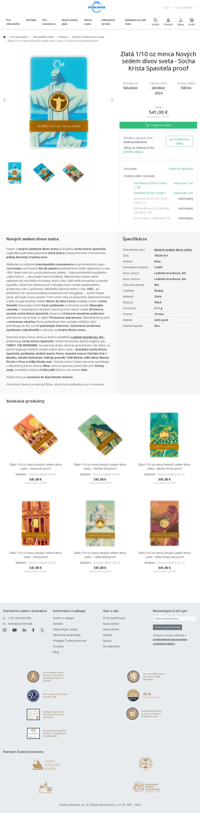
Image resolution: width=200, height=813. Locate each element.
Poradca (58, 646)
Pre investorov (48, 22)
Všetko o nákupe (63, 618)
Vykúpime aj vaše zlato (135, 22)
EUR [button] (167, 7)
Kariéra (107, 635)
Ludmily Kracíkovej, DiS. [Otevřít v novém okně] (87, 337)
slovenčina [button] (184, 7)
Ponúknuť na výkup (179, 141)
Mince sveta (88, 22)
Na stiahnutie (111, 646)
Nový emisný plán (70, 22)
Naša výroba (111, 624)
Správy (107, 640)
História (63, 37)
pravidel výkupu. (134, 152)
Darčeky (31, 20)
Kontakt (58, 624)
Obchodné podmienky (67, 635)
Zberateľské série (43, 37)
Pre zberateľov (13, 22)
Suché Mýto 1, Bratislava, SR (152, 218)
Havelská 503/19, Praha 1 (150, 193)
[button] (11, 100)
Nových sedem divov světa (173, 249)
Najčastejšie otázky (65, 629)
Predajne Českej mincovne (70, 640)
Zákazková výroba (108, 22)
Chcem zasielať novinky (167, 627)
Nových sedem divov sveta (88, 37)
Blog (56, 652)
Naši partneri (111, 629)
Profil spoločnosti (114, 618)
